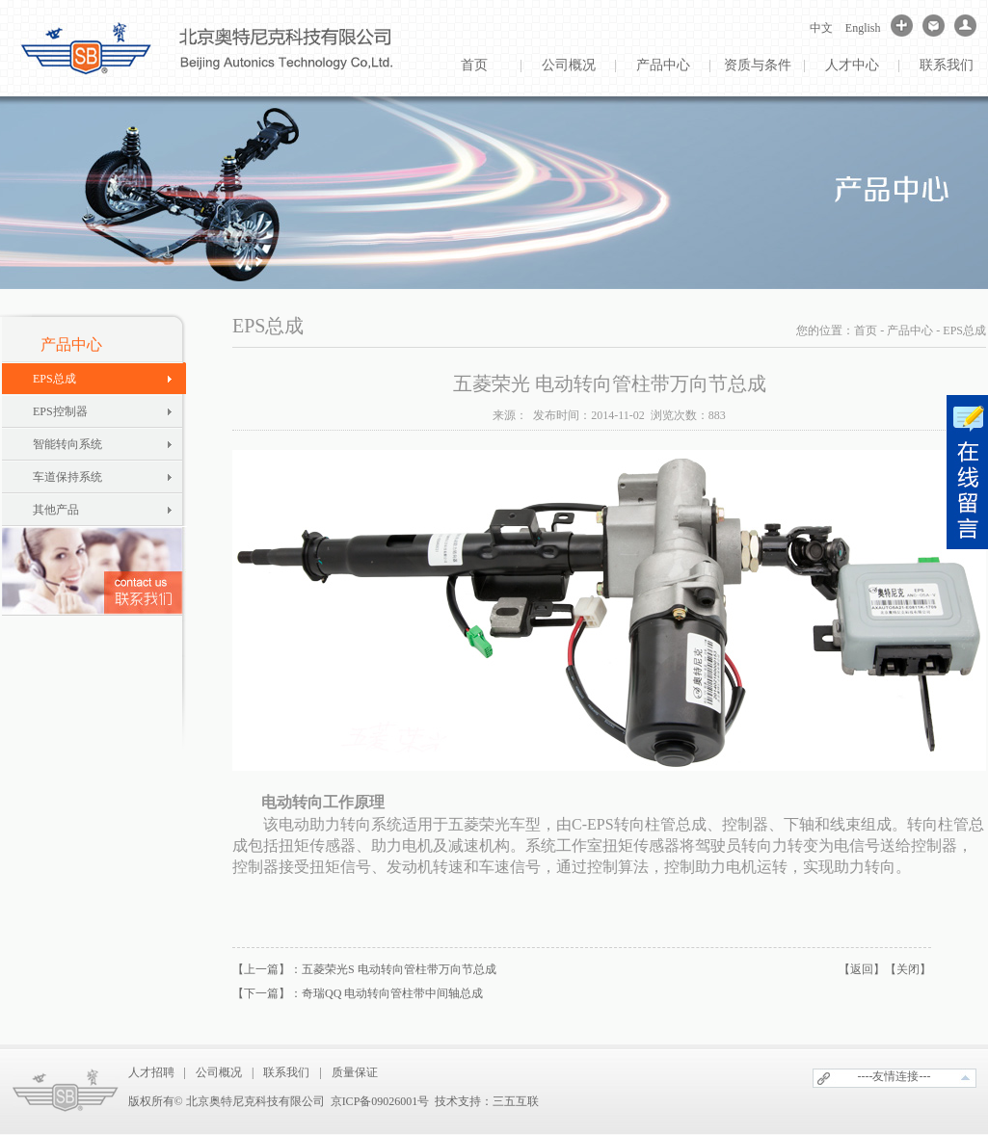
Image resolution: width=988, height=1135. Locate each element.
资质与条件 (757, 65)
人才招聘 (151, 1072)
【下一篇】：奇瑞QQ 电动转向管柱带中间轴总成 (357, 993)
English (863, 28)
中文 (821, 28)
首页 (474, 65)
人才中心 (852, 65)
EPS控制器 (60, 411)
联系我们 (286, 1072)
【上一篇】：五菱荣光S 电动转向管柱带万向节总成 (364, 969)
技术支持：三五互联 (487, 1101)
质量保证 (355, 1072)
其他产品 (56, 509)
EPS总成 (54, 378)
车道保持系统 (67, 477)
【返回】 (862, 969)
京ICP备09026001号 (380, 1101)
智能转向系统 (67, 444)
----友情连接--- (894, 1076)
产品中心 (663, 65)
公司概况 (569, 65)
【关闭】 (908, 969)
